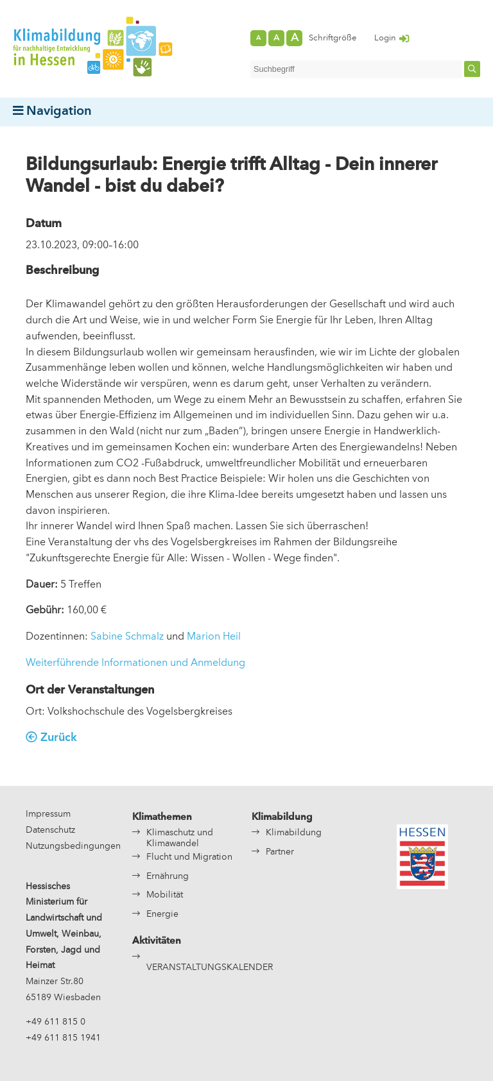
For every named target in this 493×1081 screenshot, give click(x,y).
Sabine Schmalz (127, 637)
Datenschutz (50, 830)
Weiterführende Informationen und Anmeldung (135, 663)
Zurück (58, 738)
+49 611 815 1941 (63, 1038)
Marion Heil (214, 637)
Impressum (48, 814)
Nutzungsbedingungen (73, 846)
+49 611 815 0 (55, 1022)
